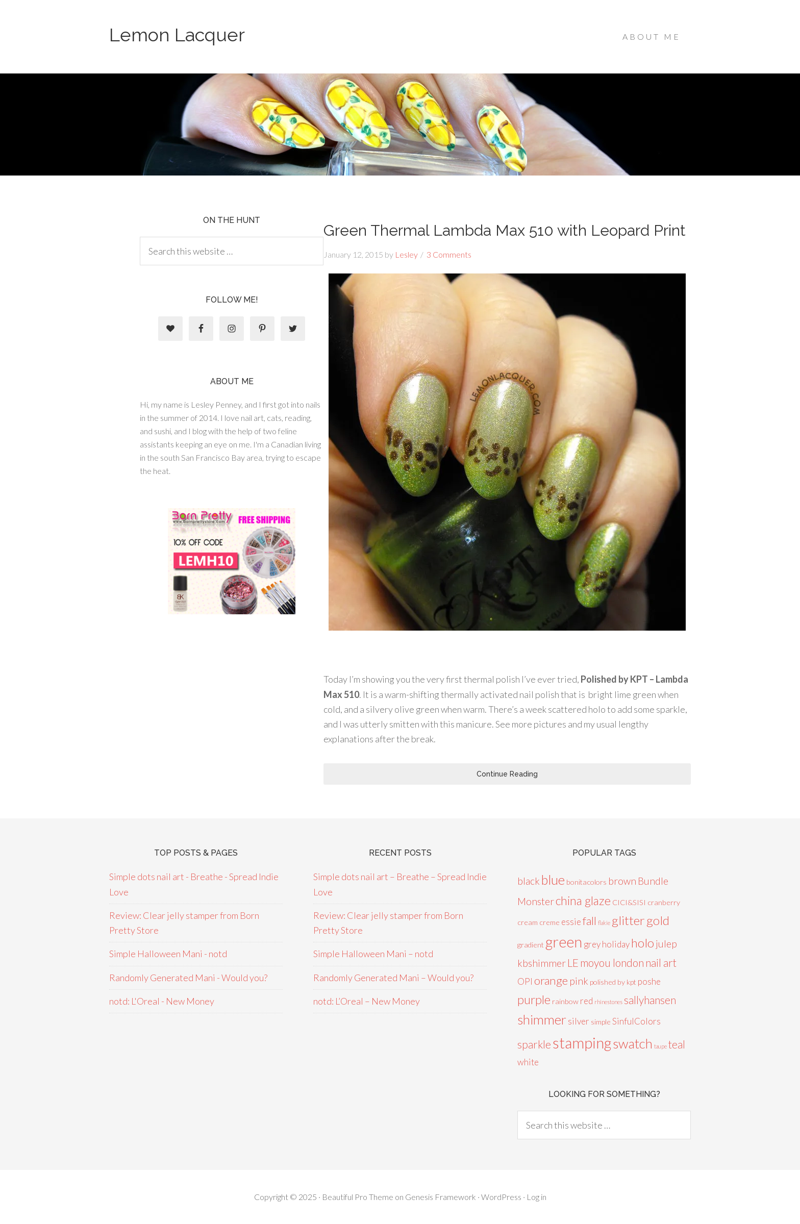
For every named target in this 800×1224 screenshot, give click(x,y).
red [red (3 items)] (586, 1000)
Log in (536, 1197)
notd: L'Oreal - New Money (161, 1001)
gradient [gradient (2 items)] (530, 944)
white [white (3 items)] (528, 1062)
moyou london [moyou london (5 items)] (612, 962)
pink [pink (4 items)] (578, 981)
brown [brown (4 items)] (622, 881)
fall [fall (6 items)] (589, 921)
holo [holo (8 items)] (642, 942)
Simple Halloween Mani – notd (373, 953)
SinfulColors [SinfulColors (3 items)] (636, 1021)
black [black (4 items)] (528, 881)
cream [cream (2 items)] (527, 922)
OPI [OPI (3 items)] (525, 981)
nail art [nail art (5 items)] (661, 962)
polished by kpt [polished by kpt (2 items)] (613, 982)
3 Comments (449, 254)
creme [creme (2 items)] (549, 922)
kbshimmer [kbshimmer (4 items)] (541, 963)
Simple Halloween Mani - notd (168, 953)
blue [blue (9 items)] (553, 879)
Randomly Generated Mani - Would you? (188, 977)
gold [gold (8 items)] (657, 920)
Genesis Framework (440, 1197)
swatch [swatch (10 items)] (633, 1043)
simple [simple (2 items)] (601, 1021)
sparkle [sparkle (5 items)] (534, 1044)
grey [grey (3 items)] (592, 944)
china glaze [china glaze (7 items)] (583, 900)
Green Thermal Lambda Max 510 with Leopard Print (504, 230)
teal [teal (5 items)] (676, 1044)
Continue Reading (507, 774)
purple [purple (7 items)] (534, 999)
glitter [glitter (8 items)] (628, 920)
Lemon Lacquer (177, 34)
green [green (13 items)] (563, 942)
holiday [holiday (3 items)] (616, 944)
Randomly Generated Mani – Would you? (393, 977)
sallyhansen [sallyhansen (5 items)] (650, 999)
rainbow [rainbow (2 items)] (565, 1001)
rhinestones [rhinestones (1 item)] (608, 1001)
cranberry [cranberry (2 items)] (663, 902)
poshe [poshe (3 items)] (649, 981)
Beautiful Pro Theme (357, 1197)
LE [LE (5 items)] (573, 962)
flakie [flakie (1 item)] (604, 922)
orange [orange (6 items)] (551, 980)
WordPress (501, 1197)
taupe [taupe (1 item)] (660, 1046)
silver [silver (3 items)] (578, 1021)
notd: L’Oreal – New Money (366, 1001)
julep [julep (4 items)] (666, 944)
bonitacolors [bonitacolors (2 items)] (586, 882)
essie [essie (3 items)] (571, 921)
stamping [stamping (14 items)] (582, 1043)
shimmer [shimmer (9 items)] (541, 1019)
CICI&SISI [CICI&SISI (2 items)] (629, 902)
